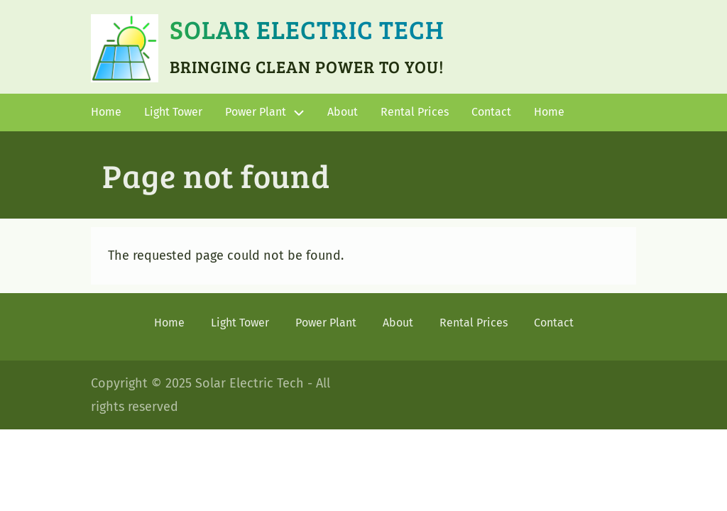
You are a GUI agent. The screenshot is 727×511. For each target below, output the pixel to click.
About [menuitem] (342, 112)
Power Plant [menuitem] (255, 112)
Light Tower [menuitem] (173, 112)
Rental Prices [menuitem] (415, 112)
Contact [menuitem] (491, 112)
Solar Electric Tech (307, 28)
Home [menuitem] (106, 112)
